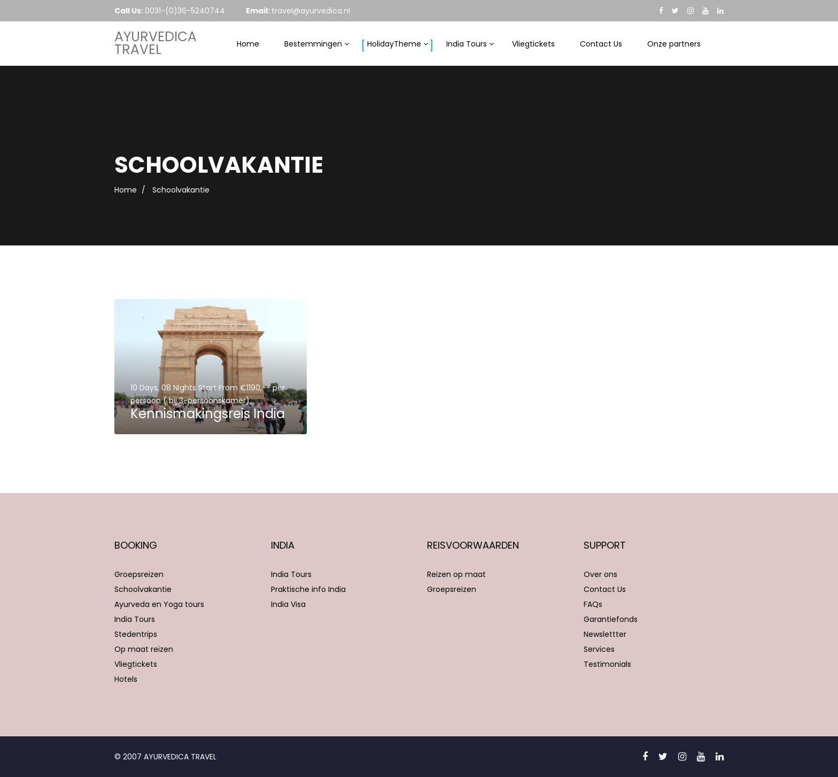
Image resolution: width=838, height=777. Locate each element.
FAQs (593, 604)
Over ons (600, 574)
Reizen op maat (456, 574)
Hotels (125, 679)
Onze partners (674, 44)
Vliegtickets (533, 44)
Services (599, 649)
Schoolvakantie (143, 589)
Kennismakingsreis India (207, 413)
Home (248, 44)
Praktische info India (308, 589)
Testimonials (607, 664)
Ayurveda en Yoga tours (159, 604)
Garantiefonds (611, 619)
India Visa (288, 604)
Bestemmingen (313, 44)
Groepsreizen (139, 574)
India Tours (466, 44)
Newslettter (605, 634)
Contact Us (601, 44)
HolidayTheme (394, 44)
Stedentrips (135, 634)
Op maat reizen (143, 649)
